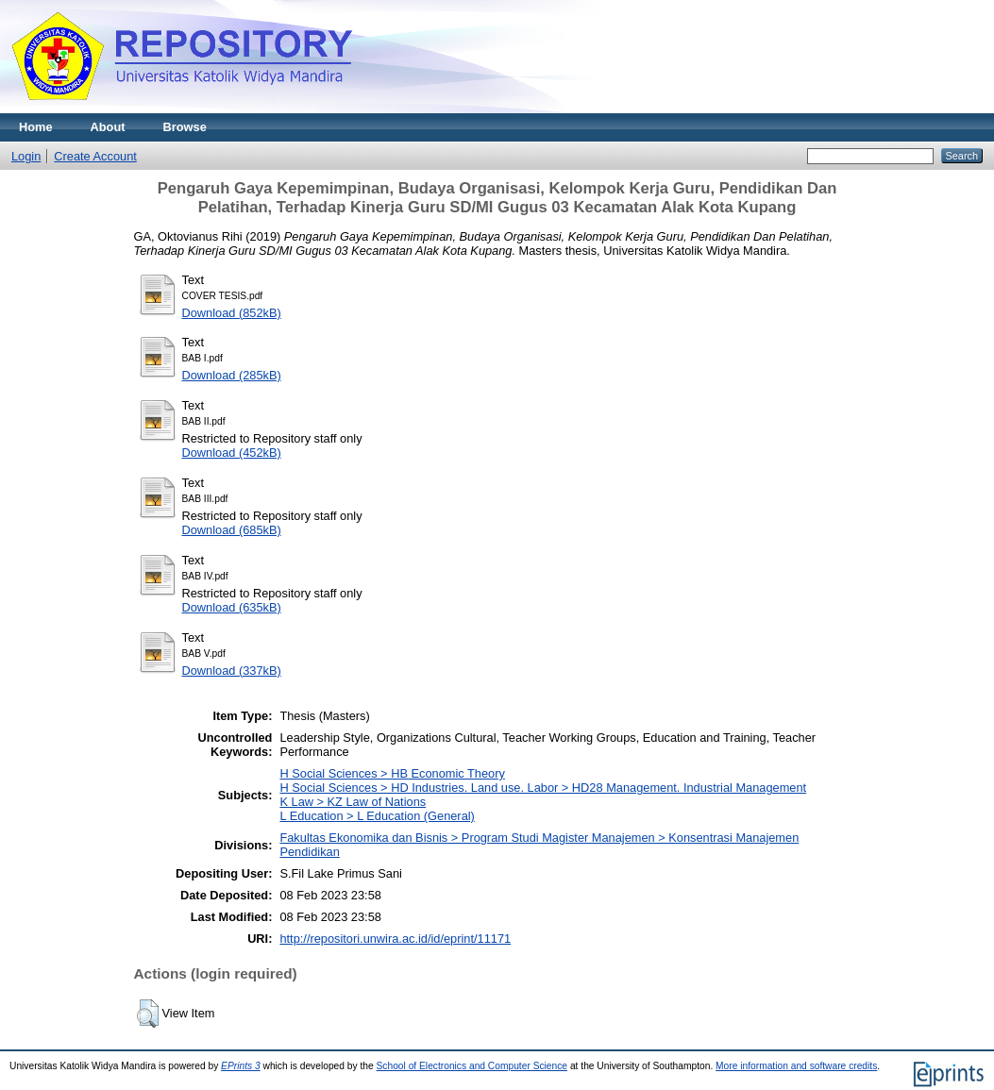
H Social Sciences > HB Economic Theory (391, 773)
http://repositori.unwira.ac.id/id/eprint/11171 (395, 938)
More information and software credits (796, 1066)
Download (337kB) (231, 670)
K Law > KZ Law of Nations (352, 802)
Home (36, 127)
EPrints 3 (241, 1066)
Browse (185, 127)
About (108, 127)
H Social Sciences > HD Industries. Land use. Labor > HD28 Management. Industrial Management (542, 787)
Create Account (95, 156)
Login (26, 156)
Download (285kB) (231, 375)
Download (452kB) (231, 452)
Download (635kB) (231, 607)
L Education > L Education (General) (376, 816)
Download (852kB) (231, 313)
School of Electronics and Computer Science (472, 1066)
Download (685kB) (231, 530)
